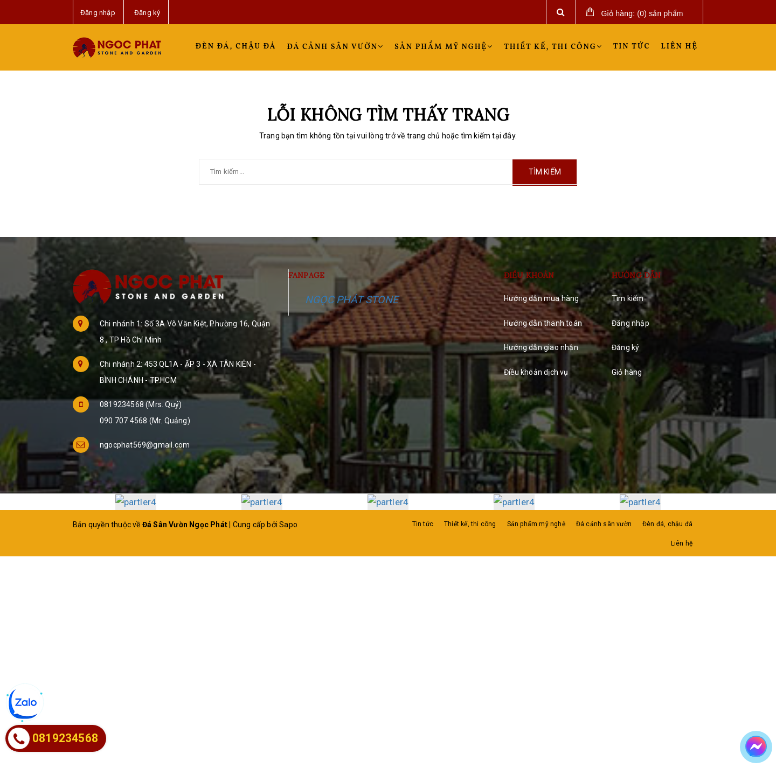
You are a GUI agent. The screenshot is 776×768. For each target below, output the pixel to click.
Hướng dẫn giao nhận (541, 347)
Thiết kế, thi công (553, 47)
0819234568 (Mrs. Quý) (141, 404)
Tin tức (631, 46)
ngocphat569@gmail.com (145, 445)
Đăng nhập (630, 323)
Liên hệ (679, 46)
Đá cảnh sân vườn (335, 47)
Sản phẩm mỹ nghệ (443, 47)
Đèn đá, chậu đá (236, 46)
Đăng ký (625, 347)
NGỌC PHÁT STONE (351, 300)
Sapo (288, 524)
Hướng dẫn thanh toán (543, 323)
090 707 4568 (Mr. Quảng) (145, 420)
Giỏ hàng (627, 372)
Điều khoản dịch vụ (536, 372)
